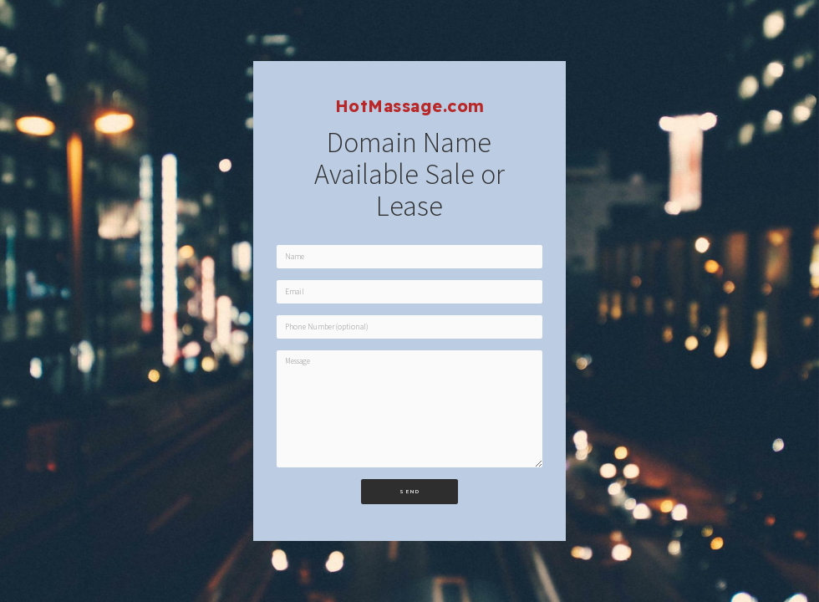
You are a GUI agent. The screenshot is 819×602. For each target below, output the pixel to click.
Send (409, 491)
